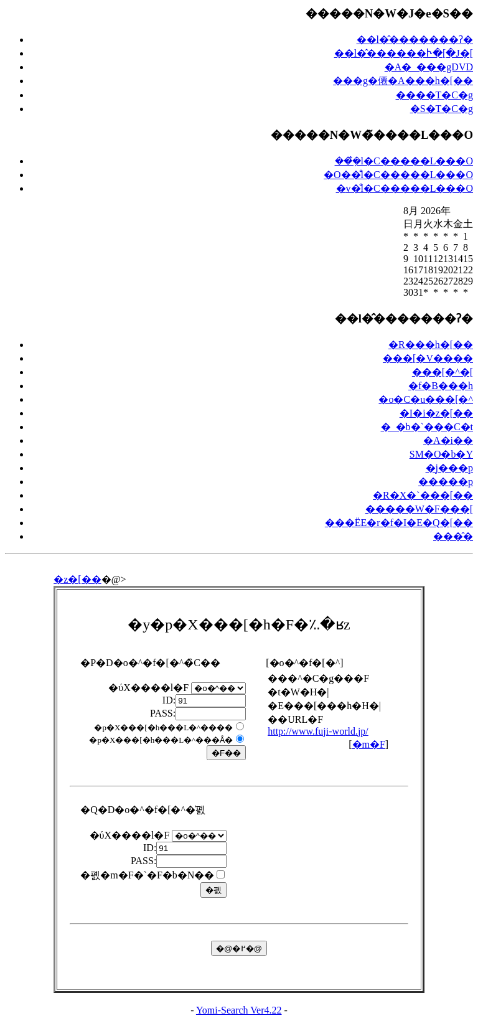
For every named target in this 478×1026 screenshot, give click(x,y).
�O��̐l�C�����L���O (398, 174)
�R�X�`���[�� (423, 495)
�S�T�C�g (441, 108)
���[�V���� (428, 358)
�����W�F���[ (419, 509)
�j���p (449, 468)
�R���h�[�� (430, 344)
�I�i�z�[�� (436, 413)
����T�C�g (434, 95)
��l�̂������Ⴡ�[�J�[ (403, 53)
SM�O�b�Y (441, 454)
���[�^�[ (442, 372)
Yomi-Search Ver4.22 (239, 1010)
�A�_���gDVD (429, 67)
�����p (445, 481)
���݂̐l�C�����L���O (404, 161)
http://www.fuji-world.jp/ (318, 731)
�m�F (368, 744)
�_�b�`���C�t (427, 426)
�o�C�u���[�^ (425, 399)
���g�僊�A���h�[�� (403, 80)
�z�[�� (77, 579)
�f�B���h (440, 385)
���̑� (453, 536)
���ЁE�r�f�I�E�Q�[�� (399, 522)
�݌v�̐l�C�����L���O (404, 188)
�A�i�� (448, 440)
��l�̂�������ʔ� (415, 39)
